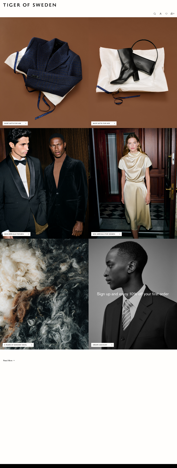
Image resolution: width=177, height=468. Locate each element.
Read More (7, 360)
